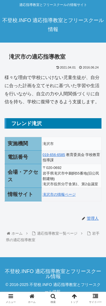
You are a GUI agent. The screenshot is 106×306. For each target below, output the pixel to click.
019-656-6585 (54, 155)
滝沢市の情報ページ (59, 194)
